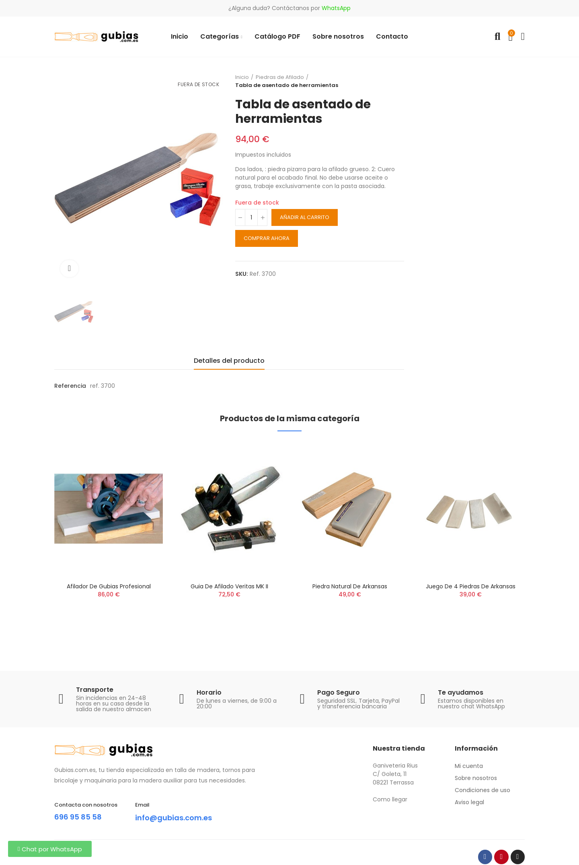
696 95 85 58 (80, 816)
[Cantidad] (251, 217)
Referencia (70, 386)
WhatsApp (336, 8)
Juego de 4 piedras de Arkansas (470, 586)
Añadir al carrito (304, 217)
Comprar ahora (267, 238)
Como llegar (390, 799)
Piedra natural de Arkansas (349, 586)
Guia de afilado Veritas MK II (229, 586)
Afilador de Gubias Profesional (109, 586)
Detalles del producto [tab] (229, 360)
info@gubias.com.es (177, 817)
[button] (50, 849)
